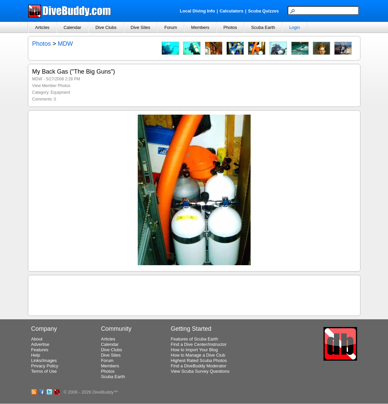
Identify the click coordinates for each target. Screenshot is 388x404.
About (37, 338)
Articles (42, 27)
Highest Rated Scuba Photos (199, 360)
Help (35, 355)
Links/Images (44, 360)
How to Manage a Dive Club (198, 355)
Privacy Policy (44, 365)
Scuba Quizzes (263, 10)
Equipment (60, 92)
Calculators (232, 10)
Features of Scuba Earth (194, 338)
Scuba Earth (263, 27)
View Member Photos (51, 85)
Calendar (72, 27)
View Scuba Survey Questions (200, 371)
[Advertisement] (194, 294)
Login (294, 27)
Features (39, 349)
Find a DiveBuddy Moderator (198, 365)
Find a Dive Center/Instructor (198, 344)
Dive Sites (140, 27)
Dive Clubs (106, 27)
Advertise (40, 344)
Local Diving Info (197, 10)
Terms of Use (44, 371)
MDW (65, 43)
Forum (170, 27)
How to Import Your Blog (194, 349)
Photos (230, 27)
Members (200, 27)
